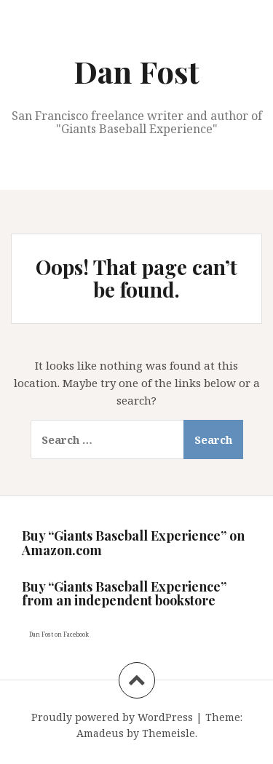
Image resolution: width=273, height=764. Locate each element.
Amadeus (100, 733)
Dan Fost (136, 71)
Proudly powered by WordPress (112, 717)
